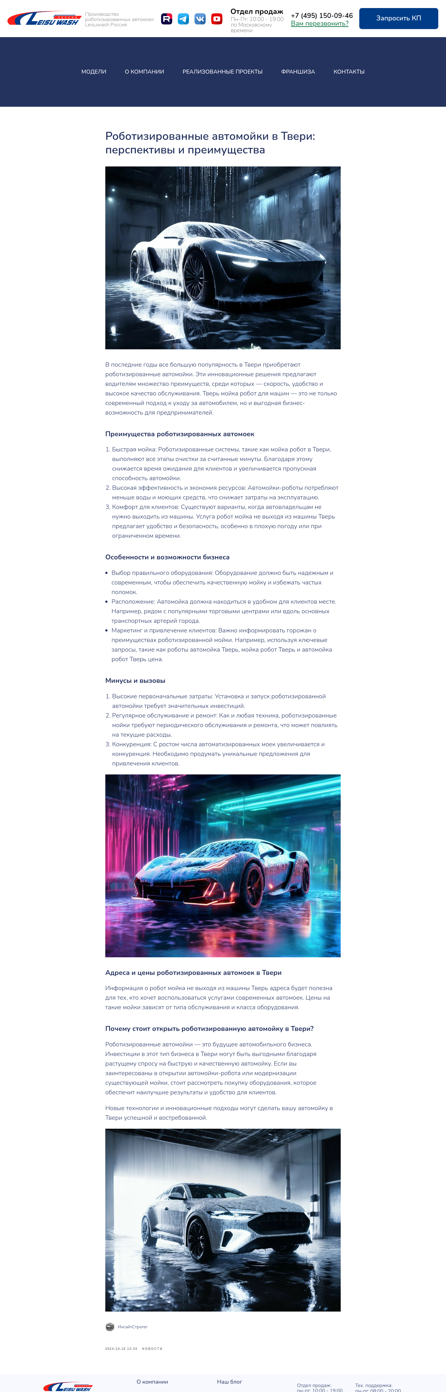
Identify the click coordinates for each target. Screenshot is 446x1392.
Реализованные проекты (223, 71)
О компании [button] (144, 71)
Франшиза (298, 71)
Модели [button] (93, 71)
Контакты (349, 71)
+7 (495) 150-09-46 (322, 15)
